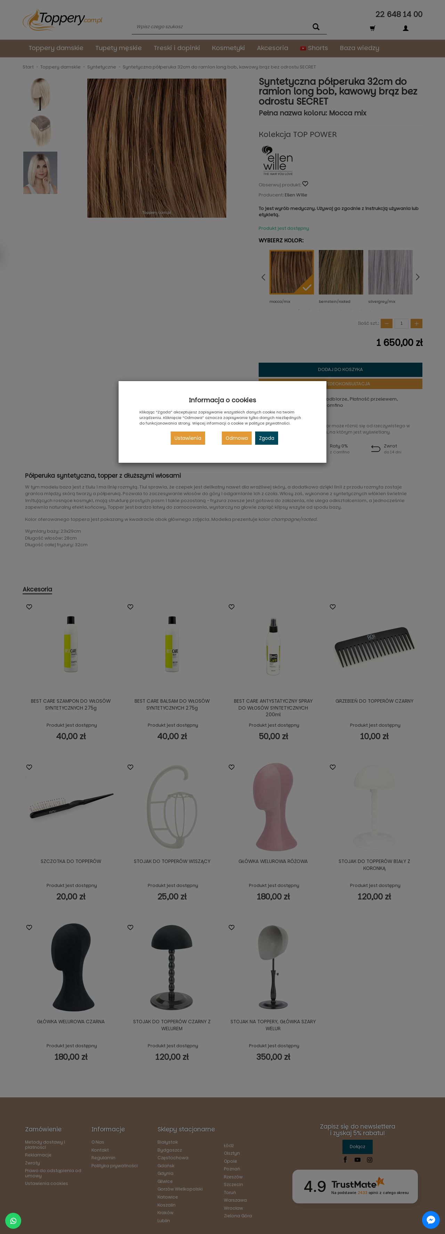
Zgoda (266, 438)
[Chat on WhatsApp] (13, 1221)
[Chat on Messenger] (431, 1220)
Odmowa (237, 438)
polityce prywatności (269, 423)
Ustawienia (188, 438)
